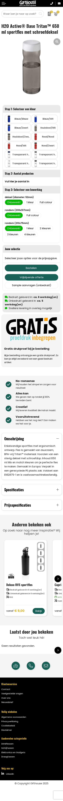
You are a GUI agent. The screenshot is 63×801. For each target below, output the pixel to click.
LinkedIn (7, 773)
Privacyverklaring (9, 721)
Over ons (5, 697)
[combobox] (20, 14)
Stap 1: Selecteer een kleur (20, 109)
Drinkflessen (7, 743)
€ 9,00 (15, 611)
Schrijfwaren (7, 748)
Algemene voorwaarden (13, 717)
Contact (5, 689)
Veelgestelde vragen (12, 693)
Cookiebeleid (8, 725)
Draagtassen (8, 756)
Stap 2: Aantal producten (19, 173)
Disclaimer (6, 730)
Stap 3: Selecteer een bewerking (23, 190)
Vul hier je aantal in (17, 181)
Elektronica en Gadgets (13, 752)
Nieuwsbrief (7, 702)
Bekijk (38, 611)
